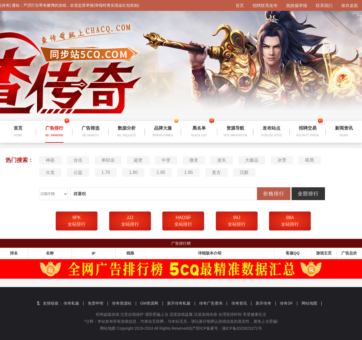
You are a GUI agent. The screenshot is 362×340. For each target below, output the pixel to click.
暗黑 (309, 160)
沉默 (244, 172)
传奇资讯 (241, 303)
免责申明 (98, 303)
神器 (50, 160)
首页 (240, 5)
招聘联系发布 (265, 5)
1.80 (133, 172)
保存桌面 (349, 5)
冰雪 (281, 160)
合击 (78, 160)
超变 (138, 160)
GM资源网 (151, 303)
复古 (216, 172)
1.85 (160, 172)
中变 (166, 160)
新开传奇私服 (181, 303)
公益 (78, 172)
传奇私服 (73, 303)
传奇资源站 (124, 303)
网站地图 (312, 303)
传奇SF (288, 303)
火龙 (50, 172)
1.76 (105, 172)
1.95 (188, 172)
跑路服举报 (296, 5)
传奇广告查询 (213, 303)
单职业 (108, 160)
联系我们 (324, 5)
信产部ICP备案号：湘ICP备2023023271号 (229, 328)
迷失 (221, 160)
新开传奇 (266, 303)
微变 (193, 160)
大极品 (251, 160)
